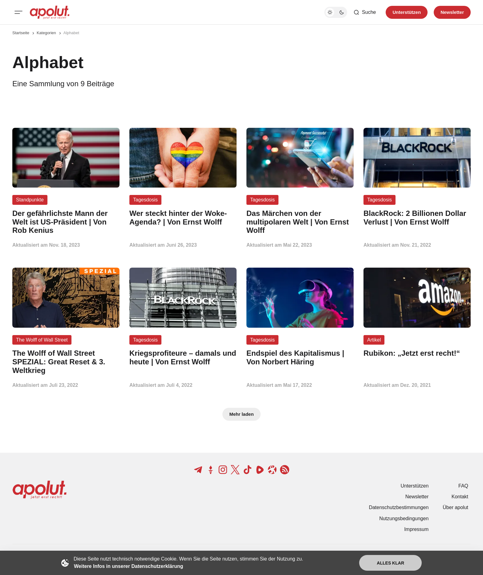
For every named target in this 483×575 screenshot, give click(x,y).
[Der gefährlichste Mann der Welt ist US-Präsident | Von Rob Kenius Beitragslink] (66, 222)
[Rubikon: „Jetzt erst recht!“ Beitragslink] (417, 353)
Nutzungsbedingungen (403, 518)
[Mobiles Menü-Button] (18, 12)
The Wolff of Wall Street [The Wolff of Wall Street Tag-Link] (42, 339)
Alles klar (390, 563)
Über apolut (455, 507)
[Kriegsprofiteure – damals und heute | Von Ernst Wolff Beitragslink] (183, 357)
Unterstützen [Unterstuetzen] (406, 12)
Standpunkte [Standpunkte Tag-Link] (30, 199)
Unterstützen (415, 485)
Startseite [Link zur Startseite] (20, 32)
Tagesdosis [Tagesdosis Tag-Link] (145, 199)
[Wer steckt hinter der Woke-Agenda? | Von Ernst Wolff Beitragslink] (183, 217)
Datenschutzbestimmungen (398, 507)
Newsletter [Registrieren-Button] (452, 12)
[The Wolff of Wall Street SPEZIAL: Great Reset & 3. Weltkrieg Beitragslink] (66, 362)
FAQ (463, 485)
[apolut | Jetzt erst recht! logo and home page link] (50, 12)
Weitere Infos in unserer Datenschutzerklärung (128, 566)
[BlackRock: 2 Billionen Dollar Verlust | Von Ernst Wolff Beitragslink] (417, 217)
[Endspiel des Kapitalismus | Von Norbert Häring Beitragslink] (300, 357)
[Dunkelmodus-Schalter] (335, 12)
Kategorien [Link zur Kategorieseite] (46, 32)
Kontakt (460, 496)
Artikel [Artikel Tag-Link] (374, 339)
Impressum (416, 529)
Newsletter (417, 496)
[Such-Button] (364, 12)
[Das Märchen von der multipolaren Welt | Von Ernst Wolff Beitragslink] (300, 222)
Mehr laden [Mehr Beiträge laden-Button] (241, 414)
